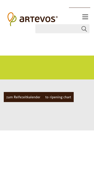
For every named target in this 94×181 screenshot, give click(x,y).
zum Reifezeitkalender (23, 97)
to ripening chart (58, 97)
